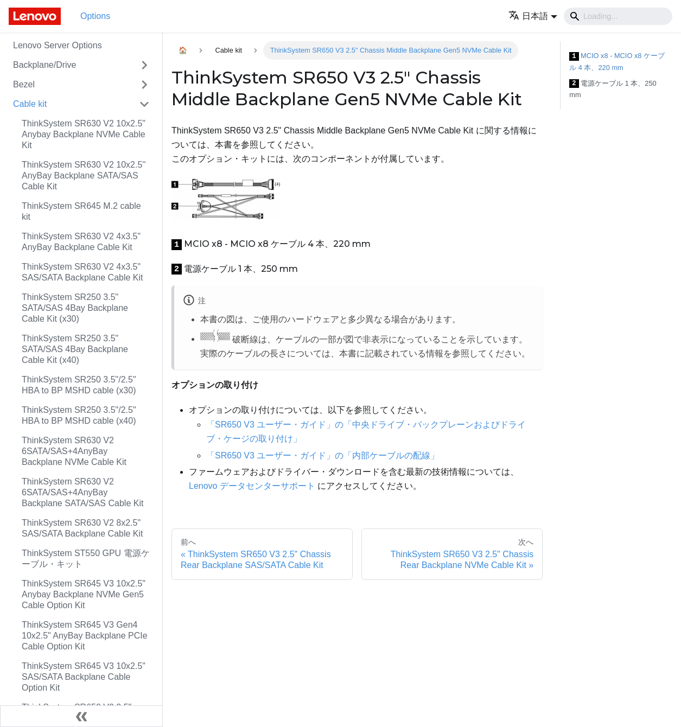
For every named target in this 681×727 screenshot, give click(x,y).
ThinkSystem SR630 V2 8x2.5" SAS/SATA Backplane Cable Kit (82, 528)
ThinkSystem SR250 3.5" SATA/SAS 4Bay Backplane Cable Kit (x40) (75, 349)
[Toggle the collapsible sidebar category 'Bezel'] (144, 84)
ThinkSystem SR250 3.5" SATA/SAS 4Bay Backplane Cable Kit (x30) (75, 307)
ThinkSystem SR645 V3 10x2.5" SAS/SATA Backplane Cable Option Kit (83, 676)
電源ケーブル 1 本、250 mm (612, 89)
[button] (532, 16)
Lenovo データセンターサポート (252, 485)
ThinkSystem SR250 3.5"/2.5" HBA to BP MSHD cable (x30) (79, 385)
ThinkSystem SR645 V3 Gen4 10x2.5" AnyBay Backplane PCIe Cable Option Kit (85, 635)
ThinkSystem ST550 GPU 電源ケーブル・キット (86, 559)
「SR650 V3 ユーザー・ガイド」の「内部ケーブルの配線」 (322, 455)
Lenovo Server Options (57, 45)
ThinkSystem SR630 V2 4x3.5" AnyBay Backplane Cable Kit (81, 242)
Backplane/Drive (45, 64)
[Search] (618, 16)
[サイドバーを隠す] (81, 716)
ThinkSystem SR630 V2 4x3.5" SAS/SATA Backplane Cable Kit (82, 272)
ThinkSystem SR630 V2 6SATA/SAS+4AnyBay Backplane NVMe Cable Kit (74, 451)
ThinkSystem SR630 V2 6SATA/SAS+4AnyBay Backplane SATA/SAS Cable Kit (82, 492)
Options (95, 16)
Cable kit (30, 104)
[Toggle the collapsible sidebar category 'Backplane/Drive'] (144, 65)
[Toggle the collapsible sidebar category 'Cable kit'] (144, 104)
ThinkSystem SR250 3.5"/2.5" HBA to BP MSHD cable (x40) (79, 415)
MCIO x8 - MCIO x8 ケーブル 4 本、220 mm (617, 62)
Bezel (24, 84)
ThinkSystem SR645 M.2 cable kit (81, 211)
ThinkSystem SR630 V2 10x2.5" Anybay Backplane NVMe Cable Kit (83, 134)
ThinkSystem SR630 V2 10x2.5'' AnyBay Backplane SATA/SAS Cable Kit (83, 175)
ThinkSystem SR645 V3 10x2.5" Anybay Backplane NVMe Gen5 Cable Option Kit (83, 594)
